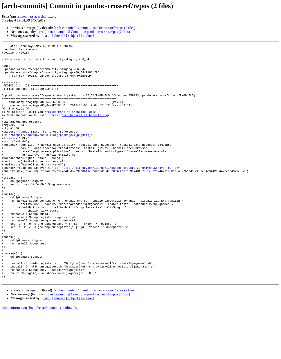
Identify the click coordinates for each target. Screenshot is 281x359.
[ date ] (46, 36)
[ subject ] (73, 36)
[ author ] (87, 36)
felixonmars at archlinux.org (36, 16)
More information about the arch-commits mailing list (40, 355)
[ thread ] (58, 36)
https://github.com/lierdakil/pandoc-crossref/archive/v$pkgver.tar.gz (120, 193)
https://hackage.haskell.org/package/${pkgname (50, 153)
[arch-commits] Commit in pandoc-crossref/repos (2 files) (94, 28)
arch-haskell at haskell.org (85, 129)
